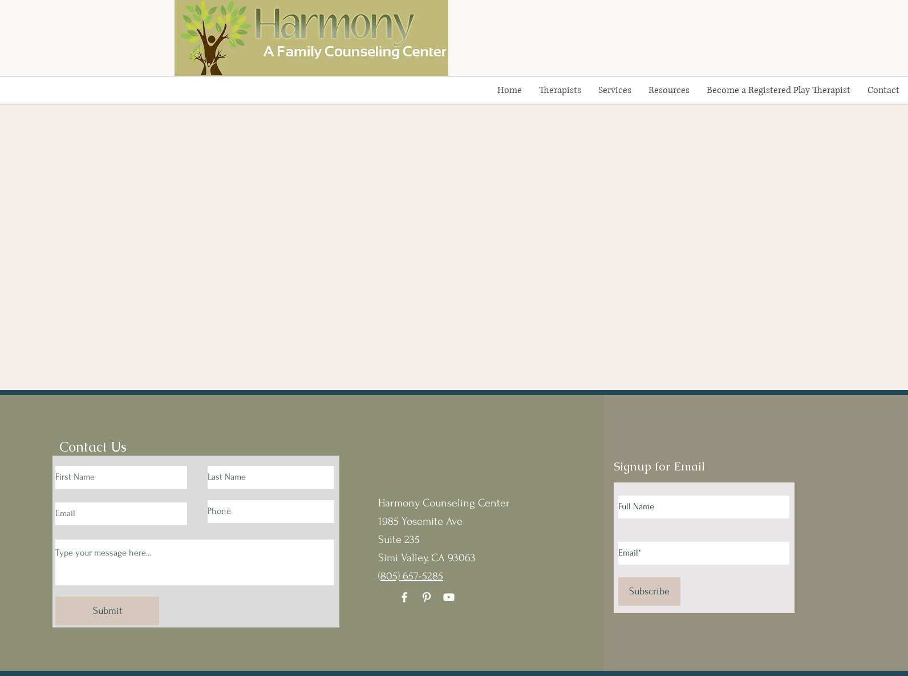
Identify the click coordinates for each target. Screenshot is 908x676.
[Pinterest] (426, 597)
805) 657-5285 (411, 576)
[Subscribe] (649, 591)
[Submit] (107, 611)
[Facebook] (404, 597)
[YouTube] (449, 597)
